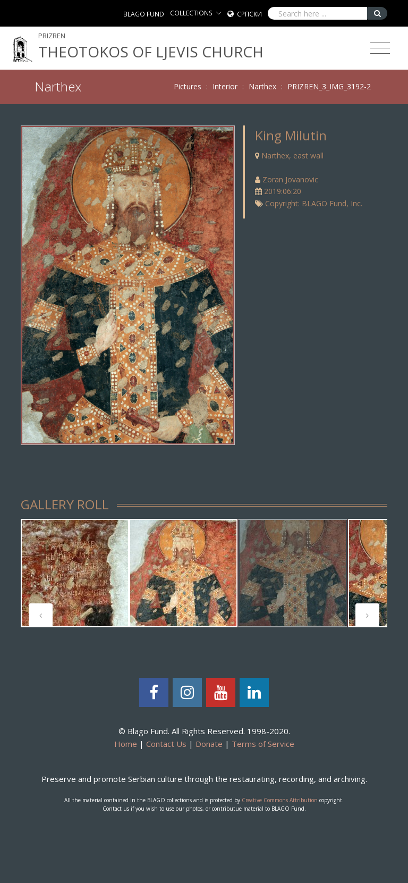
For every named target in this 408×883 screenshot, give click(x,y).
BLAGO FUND (143, 14)
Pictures (187, 86)
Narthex (262, 86)
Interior (224, 86)
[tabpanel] (75, 573)
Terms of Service (263, 743)
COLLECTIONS (191, 13)
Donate (209, 743)
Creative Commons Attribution (280, 800)
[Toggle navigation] (380, 48)
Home (125, 743)
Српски (249, 14)
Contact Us (166, 743)
